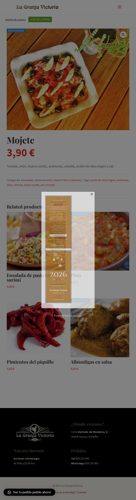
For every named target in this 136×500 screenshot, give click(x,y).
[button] (29, 492)
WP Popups (75, 315)
